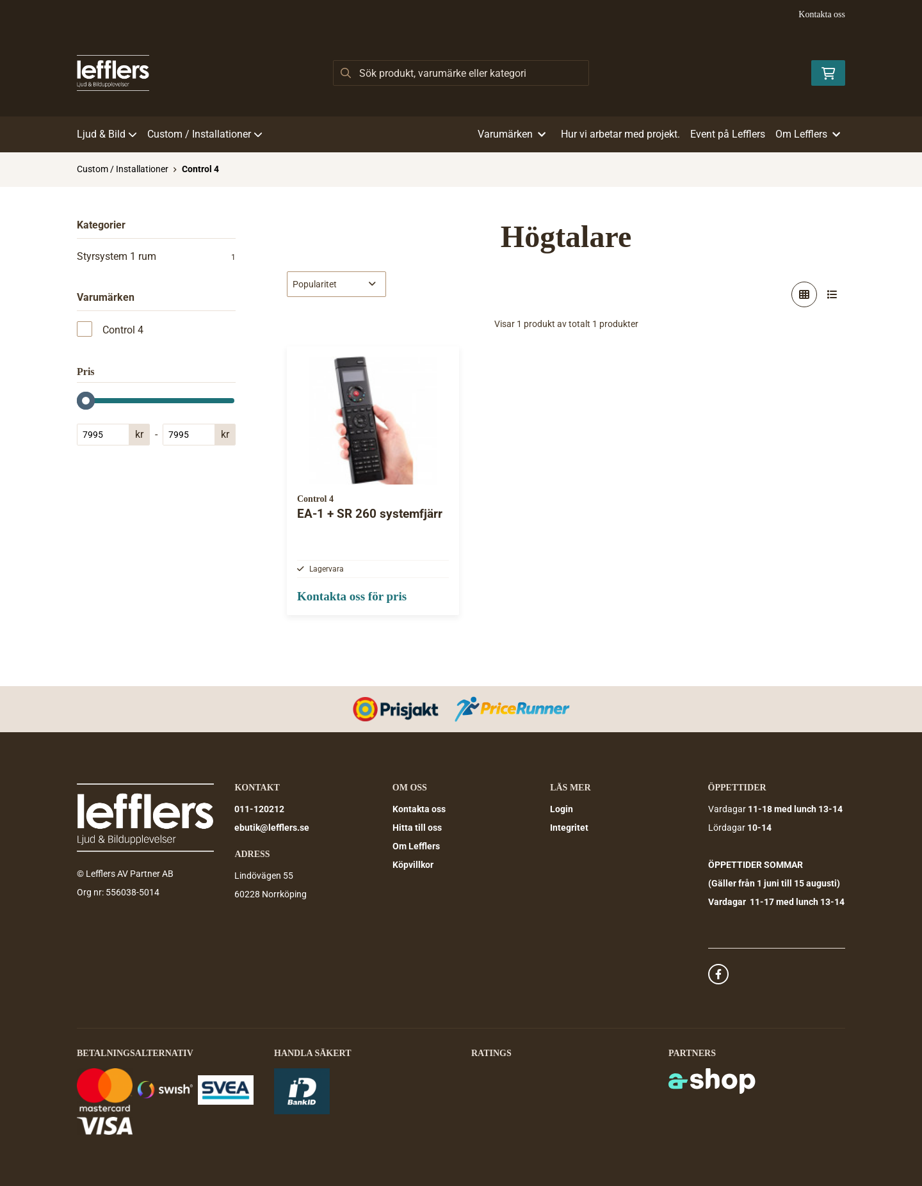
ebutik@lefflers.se (271, 828)
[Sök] (461, 73)
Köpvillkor (412, 865)
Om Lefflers (416, 847)
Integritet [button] (569, 828)
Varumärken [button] (512, 134)
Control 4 (200, 169)
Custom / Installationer (205, 134)
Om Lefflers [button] (807, 134)
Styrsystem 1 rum (156, 256)
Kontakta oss (821, 14)
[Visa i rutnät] (804, 294)
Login (561, 810)
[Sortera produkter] (336, 284)
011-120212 (259, 810)
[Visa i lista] (832, 294)
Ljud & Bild (107, 134)
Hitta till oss (417, 828)
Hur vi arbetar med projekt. (620, 134)
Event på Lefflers (727, 134)
